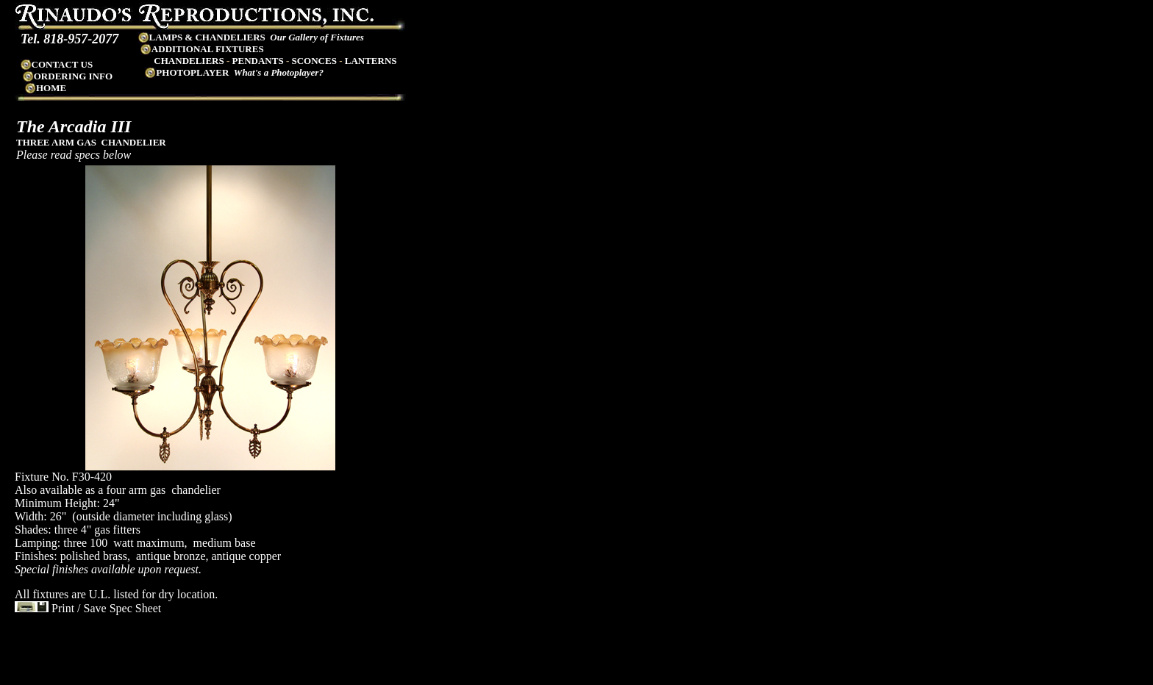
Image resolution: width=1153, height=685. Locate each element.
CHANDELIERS (188, 60)
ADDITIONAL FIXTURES (202, 48)
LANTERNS (371, 60)
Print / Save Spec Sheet (88, 608)
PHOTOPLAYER (192, 72)
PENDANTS (258, 60)
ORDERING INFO (67, 76)
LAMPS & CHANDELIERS (201, 37)
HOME (51, 87)
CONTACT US (56, 64)
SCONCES (313, 60)
